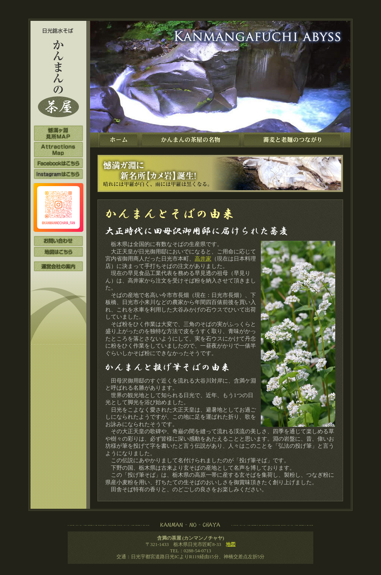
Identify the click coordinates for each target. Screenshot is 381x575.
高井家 (203, 259)
